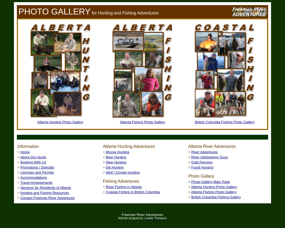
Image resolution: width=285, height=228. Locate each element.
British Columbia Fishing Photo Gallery (225, 122)
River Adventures (204, 152)
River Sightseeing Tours (209, 157)
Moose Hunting (117, 152)
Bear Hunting (116, 157)
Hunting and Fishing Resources (44, 193)
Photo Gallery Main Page (210, 182)
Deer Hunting (116, 162)
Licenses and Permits (37, 172)
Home (25, 152)
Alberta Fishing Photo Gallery (142, 122)
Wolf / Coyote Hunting (123, 172)
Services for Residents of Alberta (45, 188)
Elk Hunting (114, 167)
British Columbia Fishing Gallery (216, 197)
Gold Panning (201, 162)
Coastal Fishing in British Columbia (133, 192)
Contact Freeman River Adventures (47, 198)
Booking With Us (33, 162)
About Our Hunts (33, 157)
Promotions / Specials (37, 167)
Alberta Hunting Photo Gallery (60, 122)
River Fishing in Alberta (124, 187)
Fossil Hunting (202, 167)
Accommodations (33, 177)
